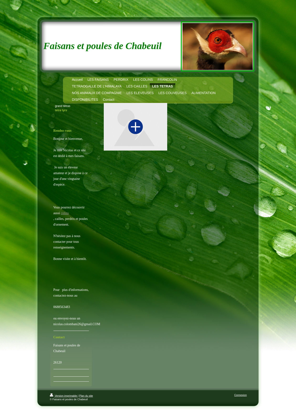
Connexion (240, 395)
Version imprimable (64, 395)
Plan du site (86, 395)
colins (65, 213)
